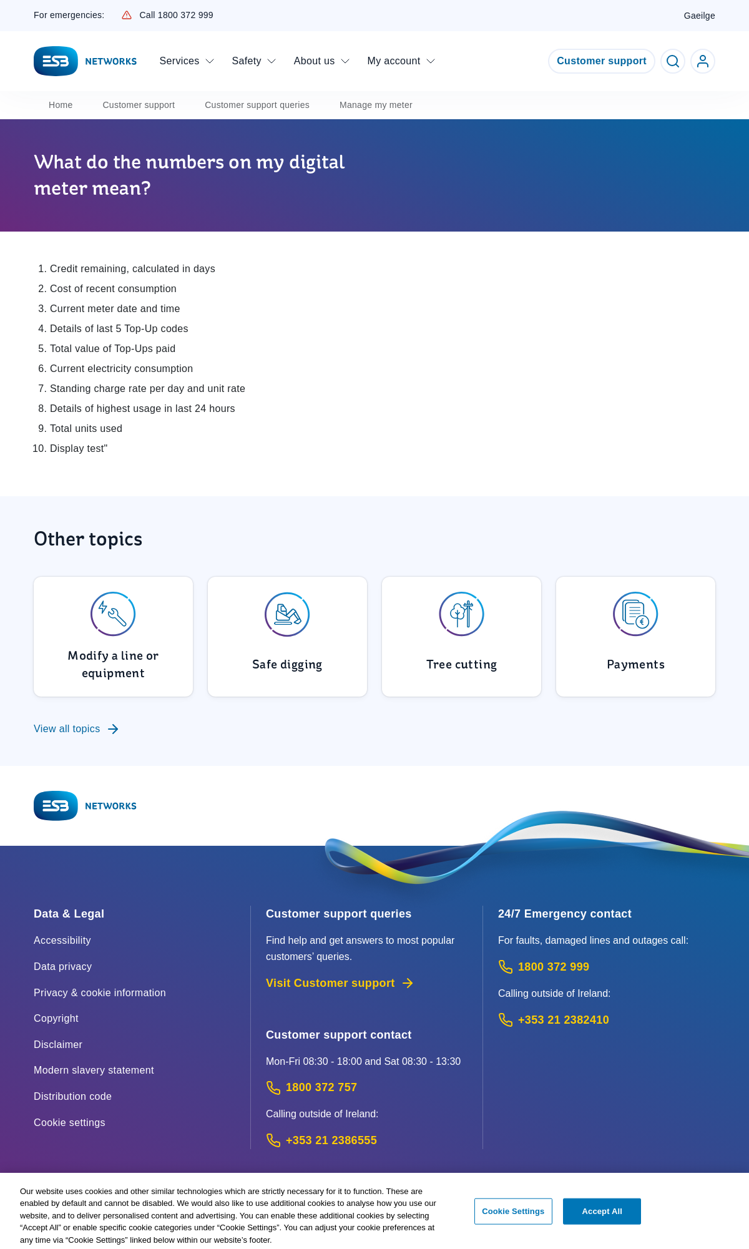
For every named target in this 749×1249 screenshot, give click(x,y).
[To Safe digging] (287, 637)
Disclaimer (58, 1044)
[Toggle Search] (672, 61)
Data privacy (63, 966)
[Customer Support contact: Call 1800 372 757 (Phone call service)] (367, 1087)
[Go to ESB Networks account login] (702, 61)
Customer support (602, 61)
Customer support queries (257, 105)
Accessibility (62, 940)
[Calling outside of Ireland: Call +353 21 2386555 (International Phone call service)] (367, 1140)
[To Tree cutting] (461, 637)
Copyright (56, 1018)
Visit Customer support (340, 983)
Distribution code (73, 1096)
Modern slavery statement (94, 1070)
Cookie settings (69, 1122)
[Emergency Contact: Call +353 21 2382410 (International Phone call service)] (606, 1020)
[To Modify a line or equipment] (113, 637)
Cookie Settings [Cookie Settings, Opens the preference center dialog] (513, 1215)
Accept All (602, 1215)
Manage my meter (376, 105)
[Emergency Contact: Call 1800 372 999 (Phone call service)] (606, 967)
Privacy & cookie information (100, 992)
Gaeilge (699, 16)
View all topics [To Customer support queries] (77, 729)
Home (60, 105)
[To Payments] (635, 637)
